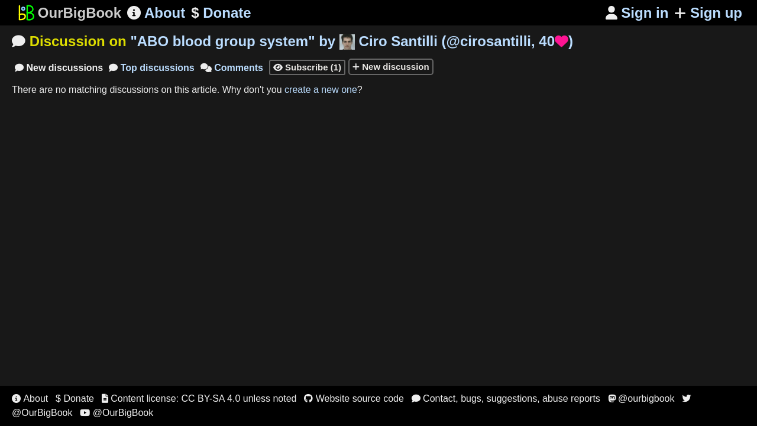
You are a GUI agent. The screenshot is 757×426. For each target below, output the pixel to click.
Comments (231, 68)
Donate (221, 13)
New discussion (390, 67)
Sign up (708, 13)
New (59, 68)
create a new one (320, 90)
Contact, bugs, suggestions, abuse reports (506, 398)
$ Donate (75, 398)
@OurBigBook (116, 413)
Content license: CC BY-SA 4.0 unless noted (199, 398)
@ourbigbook (641, 398)
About (156, 13)
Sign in (637, 13)
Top (152, 68)
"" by (351, 41)
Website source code (354, 398)
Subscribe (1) (307, 67)
